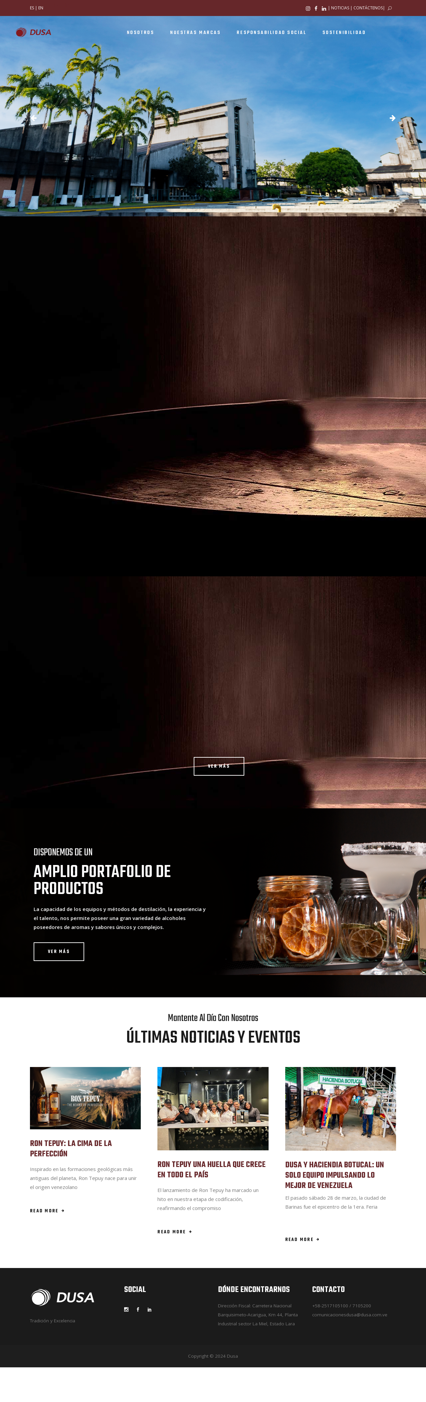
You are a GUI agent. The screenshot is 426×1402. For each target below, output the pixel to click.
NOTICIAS (340, 8)
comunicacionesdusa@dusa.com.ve (349, 1315)
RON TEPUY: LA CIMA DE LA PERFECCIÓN (71, 1149)
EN (40, 8)
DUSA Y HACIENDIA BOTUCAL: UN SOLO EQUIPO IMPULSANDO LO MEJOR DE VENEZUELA (334, 1175)
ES (32, 8)
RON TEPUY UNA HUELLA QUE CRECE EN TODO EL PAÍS (211, 1170)
